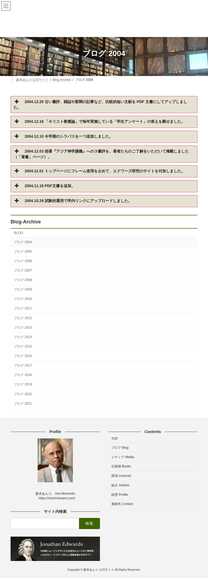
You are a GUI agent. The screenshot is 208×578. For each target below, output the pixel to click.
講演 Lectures (121, 476)
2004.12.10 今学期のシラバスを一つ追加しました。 (69, 136)
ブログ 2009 (23, 289)
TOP (114, 439)
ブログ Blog (119, 448)
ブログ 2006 (23, 261)
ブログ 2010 (23, 299)
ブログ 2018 (23, 375)
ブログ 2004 (23, 242)
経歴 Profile (119, 495)
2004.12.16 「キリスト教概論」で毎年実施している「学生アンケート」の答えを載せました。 (105, 121)
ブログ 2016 (23, 356)
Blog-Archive (26, 221)
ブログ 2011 (23, 309)
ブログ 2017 (23, 365)
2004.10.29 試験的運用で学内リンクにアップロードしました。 (78, 201)
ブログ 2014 (23, 337)
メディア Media (122, 457)
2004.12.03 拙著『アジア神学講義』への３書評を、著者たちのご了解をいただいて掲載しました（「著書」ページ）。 (101, 154)
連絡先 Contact (122, 504)
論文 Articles (120, 485)
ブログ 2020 (23, 394)
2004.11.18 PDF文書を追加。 (50, 186)
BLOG (18, 233)
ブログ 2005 (23, 251)
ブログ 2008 (23, 280)
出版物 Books (121, 466)
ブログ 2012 (23, 318)
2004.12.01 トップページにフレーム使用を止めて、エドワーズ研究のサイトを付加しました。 (105, 171)
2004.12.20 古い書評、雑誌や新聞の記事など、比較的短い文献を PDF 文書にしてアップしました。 (100, 105)
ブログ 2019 (23, 385)
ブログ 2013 (23, 327)
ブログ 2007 (23, 270)
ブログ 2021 (23, 403)
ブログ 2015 (23, 346)
